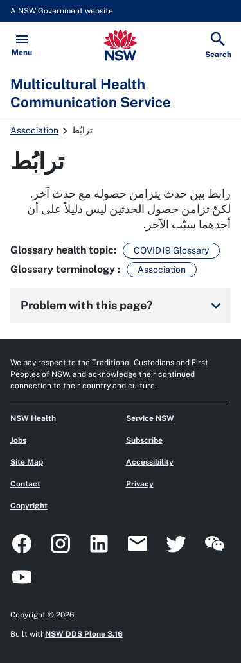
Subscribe (144, 440)
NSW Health (33, 418)
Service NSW (150, 418)
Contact (25, 483)
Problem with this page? (123, 305)
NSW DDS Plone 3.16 (84, 634)
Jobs (18, 440)
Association (34, 130)
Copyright (29, 505)
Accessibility (150, 462)
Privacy (140, 483)
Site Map (26, 462)
